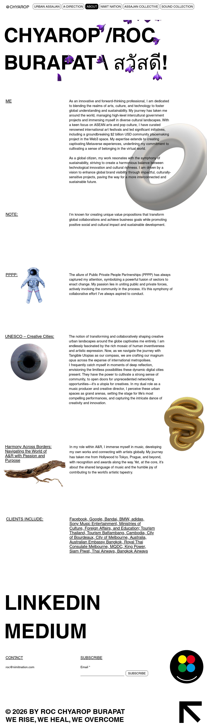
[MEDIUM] (69, 631)
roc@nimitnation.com (20, 667)
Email (84, 667)
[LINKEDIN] (69, 602)
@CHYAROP (17, 7)
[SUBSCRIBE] (137, 673)
